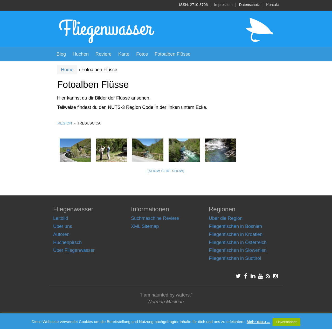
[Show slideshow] (166, 171)
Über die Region (226, 218)
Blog (61, 54)
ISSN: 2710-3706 (193, 5)
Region (65, 123)
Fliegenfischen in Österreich (238, 242)
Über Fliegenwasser (74, 250)
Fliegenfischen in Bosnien (235, 226)
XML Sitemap (145, 226)
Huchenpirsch (67, 242)
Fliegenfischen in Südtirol (235, 258)
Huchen (81, 54)
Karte (123, 54)
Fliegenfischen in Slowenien (238, 250)
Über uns (62, 226)
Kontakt (272, 5)
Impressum (223, 5)
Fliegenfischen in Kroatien (235, 234)
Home (67, 69)
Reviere (103, 54)
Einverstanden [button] (286, 322)
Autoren (61, 234)
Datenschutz (249, 5)
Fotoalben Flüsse (172, 54)
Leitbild (60, 218)
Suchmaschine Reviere (155, 218)
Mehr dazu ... (258, 321)
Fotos (142, 54)
